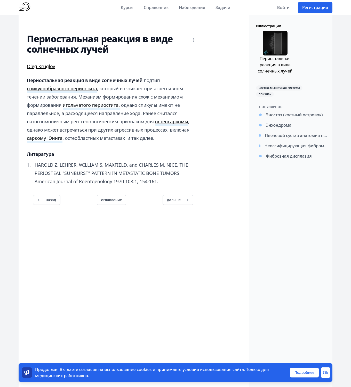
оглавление (111, 199)
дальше (178, 200)
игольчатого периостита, (91, 105)
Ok (325, 372)
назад (46, 200)
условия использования (207, 369)
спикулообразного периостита (62, 88)
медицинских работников (61, 375)
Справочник (156, 7)
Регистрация (315, 7)
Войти (283, 7)
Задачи (223, 7)
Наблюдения (192, 7)
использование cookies (127, 369)
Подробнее (304, 372)
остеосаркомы (171, 121)
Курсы (127, 7)
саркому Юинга (44, 138)
